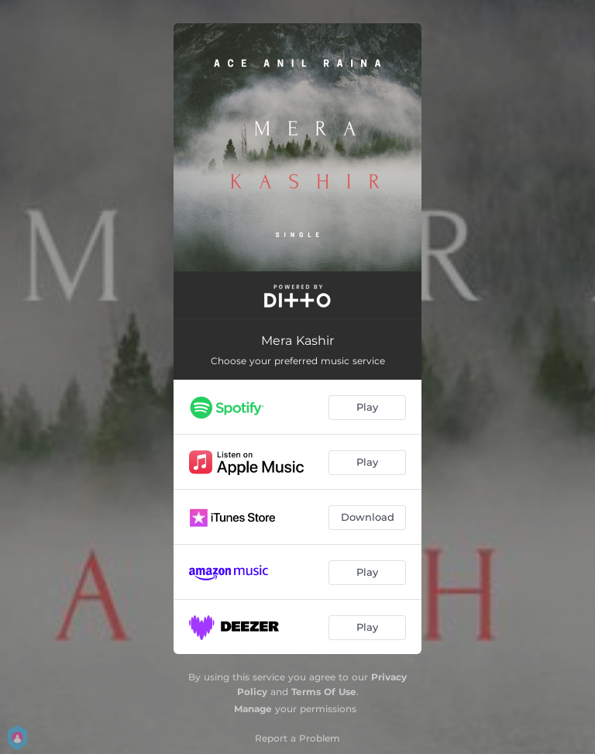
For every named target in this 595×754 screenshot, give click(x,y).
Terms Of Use (323, 691)
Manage (253, 708)
